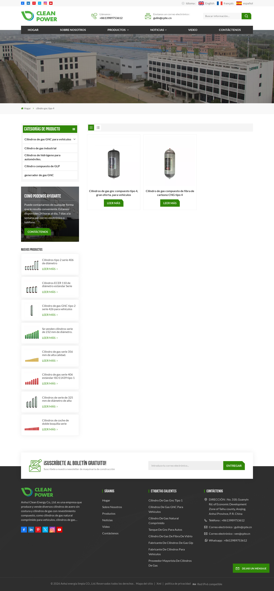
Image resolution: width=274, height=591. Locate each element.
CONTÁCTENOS (38, 231)
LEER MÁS (50, 268)
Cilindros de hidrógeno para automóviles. (42, 157)
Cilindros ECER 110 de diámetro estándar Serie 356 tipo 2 (57, 284)
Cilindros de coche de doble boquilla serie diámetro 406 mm (55, 422)
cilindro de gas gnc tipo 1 (166, 500)
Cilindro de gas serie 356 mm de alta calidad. (57, 353)
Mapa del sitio (144, 583)
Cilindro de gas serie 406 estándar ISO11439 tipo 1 (58, 376)
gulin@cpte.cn (162, 18)
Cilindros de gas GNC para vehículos (48, 139)
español (244, 3)
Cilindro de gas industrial (40, 148)
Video (192, 29)
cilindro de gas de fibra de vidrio (170, 536)
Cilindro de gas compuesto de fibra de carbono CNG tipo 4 (170, 192)
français (225, 3)
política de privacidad (178, 583)
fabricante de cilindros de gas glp (171, 542)
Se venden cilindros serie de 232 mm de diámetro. (57, 330)
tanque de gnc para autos (165, 529)
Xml (159, 583)
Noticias (157, 29)
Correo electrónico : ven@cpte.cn (229, 533)
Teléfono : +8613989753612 (227, 520)
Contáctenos (230, 29)
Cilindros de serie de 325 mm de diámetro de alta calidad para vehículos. (57, 399)
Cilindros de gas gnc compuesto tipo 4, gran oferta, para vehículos (113, 192)
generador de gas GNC (39, 175)
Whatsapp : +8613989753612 (228, 540)
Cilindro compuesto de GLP (42, 166)
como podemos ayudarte (42, 196)
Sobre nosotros (73, 29)
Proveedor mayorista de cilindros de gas (170, 563)
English (206, 3)
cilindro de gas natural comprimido (164, 520)
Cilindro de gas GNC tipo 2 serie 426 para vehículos (59, 307)
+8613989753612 (111, 18)
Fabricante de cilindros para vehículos (167, 552)
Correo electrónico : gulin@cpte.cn (230, 527)
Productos (117, 29)
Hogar (33, 29)
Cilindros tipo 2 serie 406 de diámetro (58, 261)
